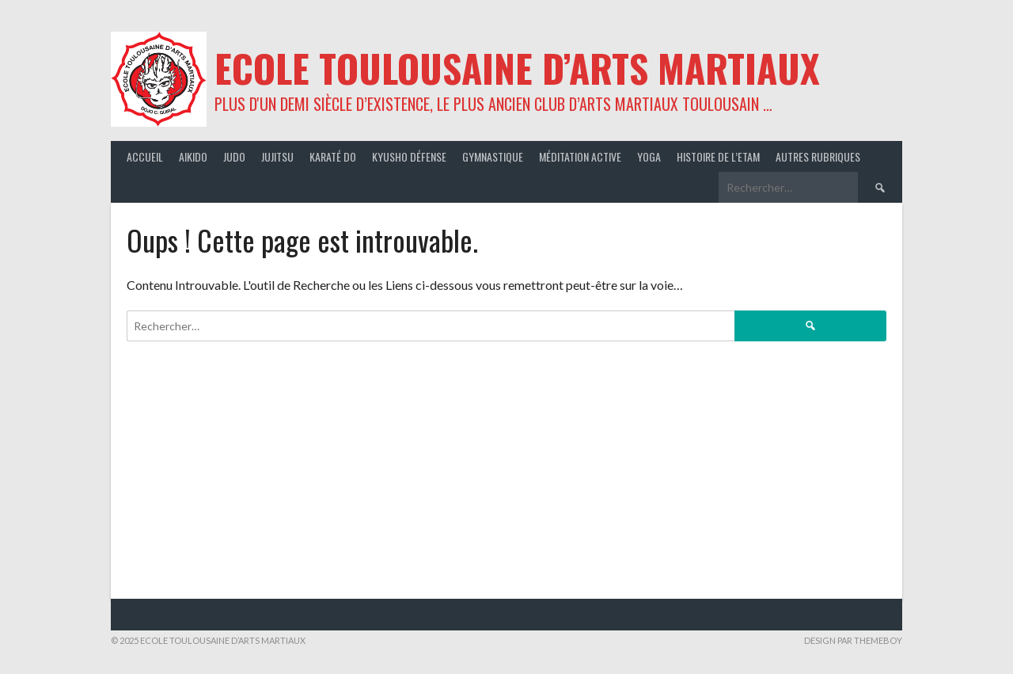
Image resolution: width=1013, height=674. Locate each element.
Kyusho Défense (409, 156)
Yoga (649, 156)
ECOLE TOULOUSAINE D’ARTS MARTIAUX (517, 68)
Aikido (193, 156)
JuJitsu (277, 156)
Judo (234, 156)
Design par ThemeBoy (853, 640)
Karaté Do (332, 156)
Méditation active (580, 156)
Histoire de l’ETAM (718, 156)
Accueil (145, 156)
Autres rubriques (818, 156)
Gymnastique (492, 156)
